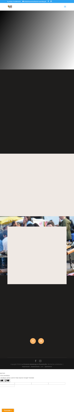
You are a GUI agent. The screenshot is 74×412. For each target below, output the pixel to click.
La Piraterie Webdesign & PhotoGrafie (34, 364)
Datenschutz (35, 366)
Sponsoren (48, 366)
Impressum (26, 366)
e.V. (42, 366)
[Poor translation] (7, 380)
